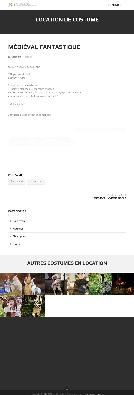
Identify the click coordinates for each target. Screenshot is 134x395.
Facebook (16, 181)
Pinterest (36, 181)
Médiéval (27, 56)
